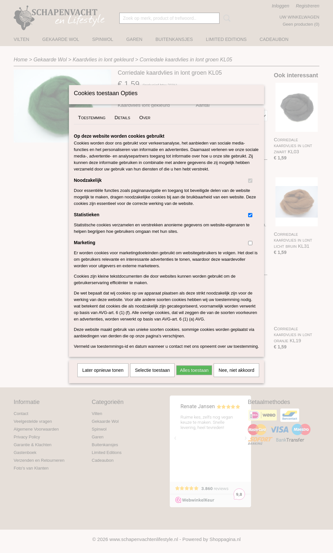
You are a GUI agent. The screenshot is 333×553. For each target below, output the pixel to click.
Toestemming (91, 126)
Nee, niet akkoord (236, 378)
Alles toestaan (194, 378)
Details (122, 126)
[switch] (250, 189)
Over (144, 126)
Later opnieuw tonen (103, 378)
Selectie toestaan (152, 378)
